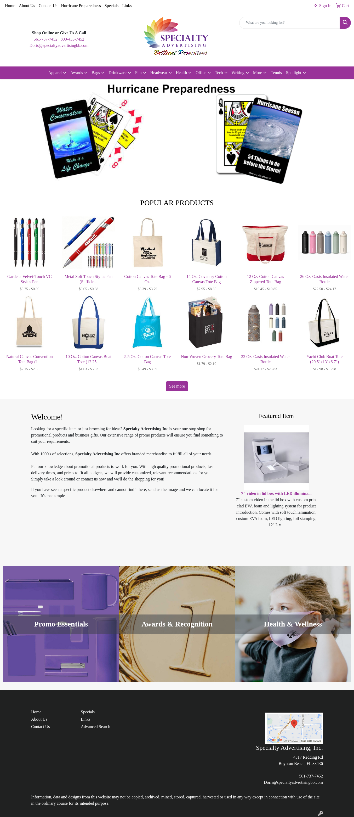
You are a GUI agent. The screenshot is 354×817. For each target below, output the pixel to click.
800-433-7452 (72, 39)
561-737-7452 (46, 39)
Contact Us (48, 5)
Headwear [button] (158, 72)
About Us (27, 5)
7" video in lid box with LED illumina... (276, 493)
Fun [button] (138, 72)
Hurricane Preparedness (81, 5)
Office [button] (201, 72)
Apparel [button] (55, 72)
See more (177, 386)
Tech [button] (219, 72)
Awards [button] (76, 72)
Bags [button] (96, 72)
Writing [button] (238, 72)
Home (10, 5)
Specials (111, 5)
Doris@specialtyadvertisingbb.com (59, 45)
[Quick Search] (289, 23)
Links (127, 5)
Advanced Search (95, 726)
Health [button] (181, 72)
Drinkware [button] (117, 72)
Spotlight (293, 72)
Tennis (276, 72)
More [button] (257, 72)
